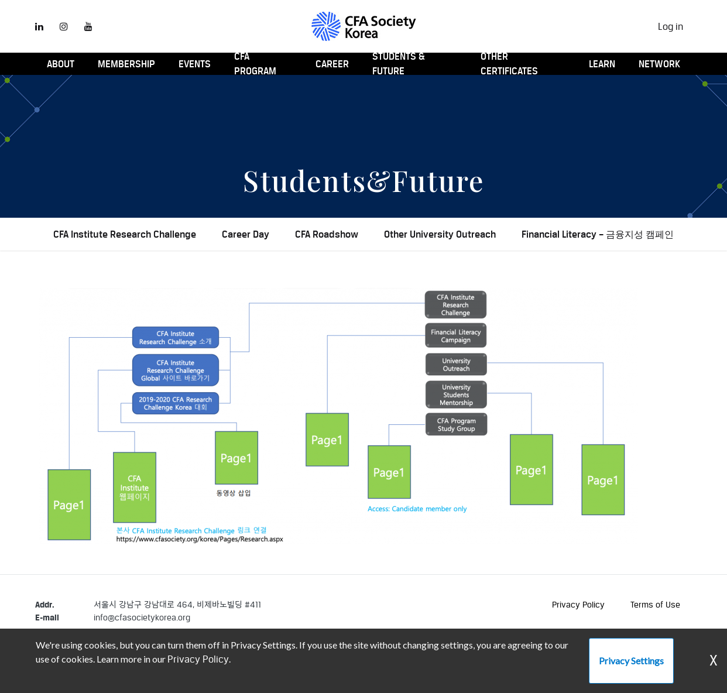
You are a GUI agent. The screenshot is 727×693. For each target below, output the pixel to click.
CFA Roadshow (326, 234)
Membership (126, 64)
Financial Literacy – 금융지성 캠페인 (598, 234)
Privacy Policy (578, 604)
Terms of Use (655, 604)
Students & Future (398, 63)
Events (195, 64)
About (60, 64)
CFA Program (255, 63)
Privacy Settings (631, 660)
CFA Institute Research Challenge (124, 234)
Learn (602, 64)
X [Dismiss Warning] (713, 660)
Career (332, 64)
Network (659, 64)
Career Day (245, 234)
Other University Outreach (440, 234)
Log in (670, 26)
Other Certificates (509, 63)
